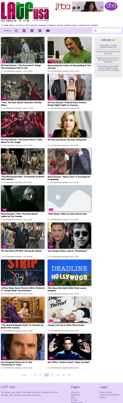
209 (33, 374)
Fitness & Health (55, 25)
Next (73, 375)
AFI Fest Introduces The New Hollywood (67, 139)
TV (2, 25)
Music (12, 25)
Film (6, 25)
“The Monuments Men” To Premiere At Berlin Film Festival (22, 177)
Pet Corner (92, 25)
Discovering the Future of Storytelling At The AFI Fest (69, 66)
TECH (27, 25)
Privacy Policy (106, 392)
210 (40, 374)
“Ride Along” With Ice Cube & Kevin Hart (67, 214)
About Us (75, 392)
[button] (4, 61)
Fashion (42, 25)
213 (60, 374)
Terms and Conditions (109, 394)
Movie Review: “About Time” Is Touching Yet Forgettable (69, 177)
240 (66, 374)
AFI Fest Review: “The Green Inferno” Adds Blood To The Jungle (21, 140)
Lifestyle (20, 25)
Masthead (75, 394)
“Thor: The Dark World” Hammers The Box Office (21, 103)
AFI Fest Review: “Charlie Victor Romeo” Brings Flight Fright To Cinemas (67, 103)
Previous (20, 375)
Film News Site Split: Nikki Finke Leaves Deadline (67, 289)
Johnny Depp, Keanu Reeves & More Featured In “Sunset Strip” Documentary (22, 289)
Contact (74, 400)
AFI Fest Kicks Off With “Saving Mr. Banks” (21, 250)
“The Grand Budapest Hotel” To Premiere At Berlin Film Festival (22, 326)
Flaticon (103, 397)
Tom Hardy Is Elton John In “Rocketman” (67, 251)
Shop (73, 397)
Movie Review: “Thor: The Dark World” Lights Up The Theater (19, 215)
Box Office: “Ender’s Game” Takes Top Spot (68, 362)
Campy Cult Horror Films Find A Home (66, 325)
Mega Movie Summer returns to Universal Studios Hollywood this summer (108, 60)
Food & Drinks (79, 25)
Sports (67, 25)
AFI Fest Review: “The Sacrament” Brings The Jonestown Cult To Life (21, 66)
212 (53, 374)
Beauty (34, 25)
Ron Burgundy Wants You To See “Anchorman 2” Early (22, 363)
